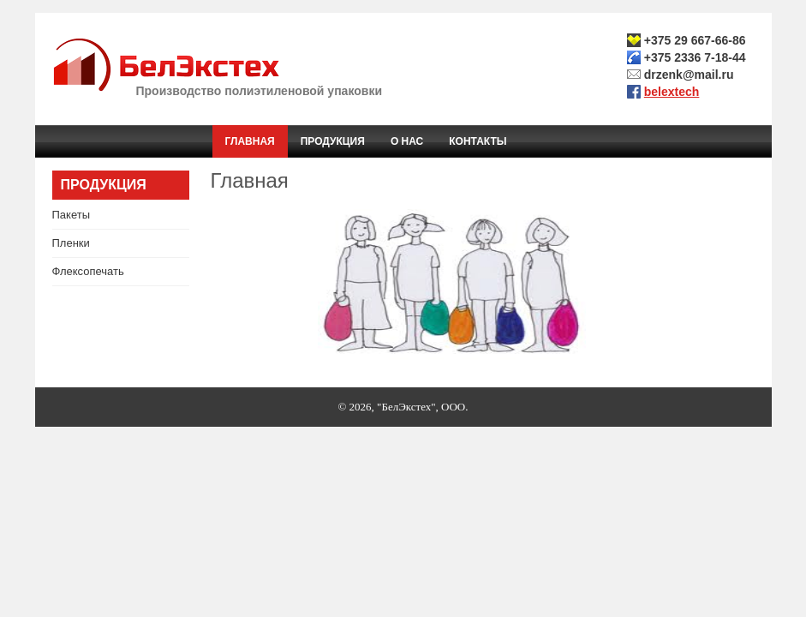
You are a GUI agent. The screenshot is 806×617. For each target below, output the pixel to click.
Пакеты (71, 214)
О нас (407, 141)
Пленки (71, 243)
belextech (672, 92)
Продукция (333, 141)
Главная (250, 141)
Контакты (477, 141)
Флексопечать (88, 271)
